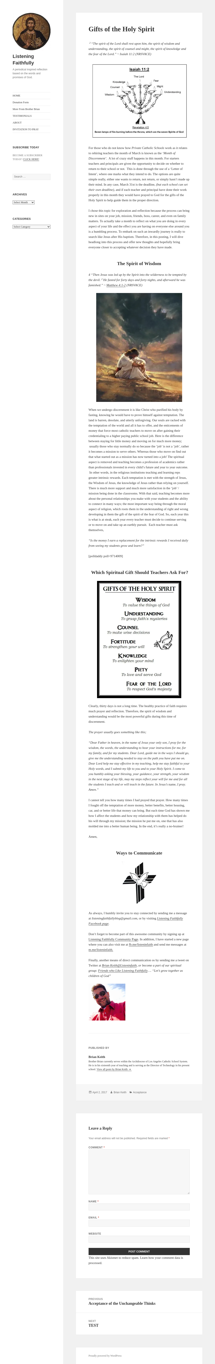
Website (95, 1233)
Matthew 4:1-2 (116, 285)
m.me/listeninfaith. (101, 949)
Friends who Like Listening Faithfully (123, 970)
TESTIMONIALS (22, 115)
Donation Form (21, 102)
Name (94, 1201)
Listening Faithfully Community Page (113, 939)
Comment (97, 1147)
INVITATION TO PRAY (26, 129)
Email (94, 1217)
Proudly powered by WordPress (105, 1355)
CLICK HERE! (31, 159)
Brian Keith (109, 965)
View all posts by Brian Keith (112, 1069)
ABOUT (17, 122)
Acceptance (140, 1092)
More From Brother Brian (26, 109)
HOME (16, 95)
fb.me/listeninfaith (141, 944)
